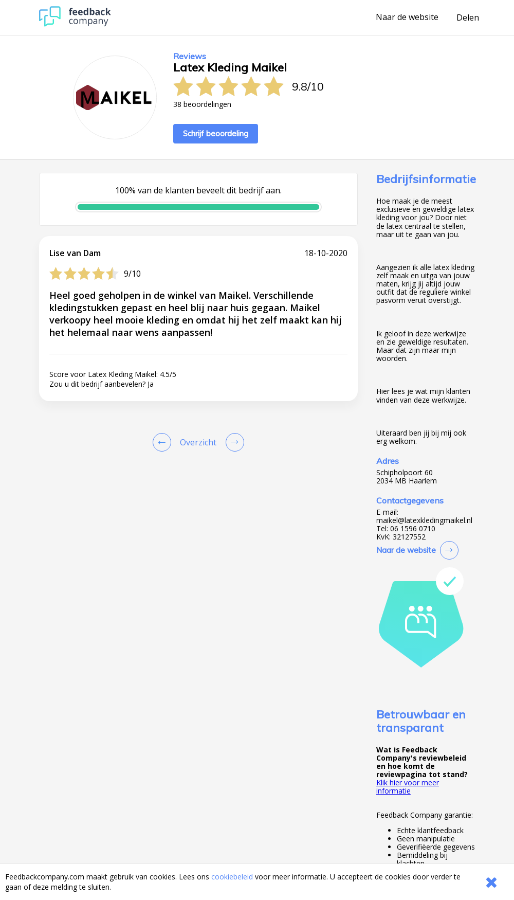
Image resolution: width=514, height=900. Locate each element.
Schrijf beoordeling (215, 133)
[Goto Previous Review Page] (164, 442)
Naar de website (407, 17)
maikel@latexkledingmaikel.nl (424, 520)
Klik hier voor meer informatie (407, 787)
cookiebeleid (232, 876)
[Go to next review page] (233, 442)
